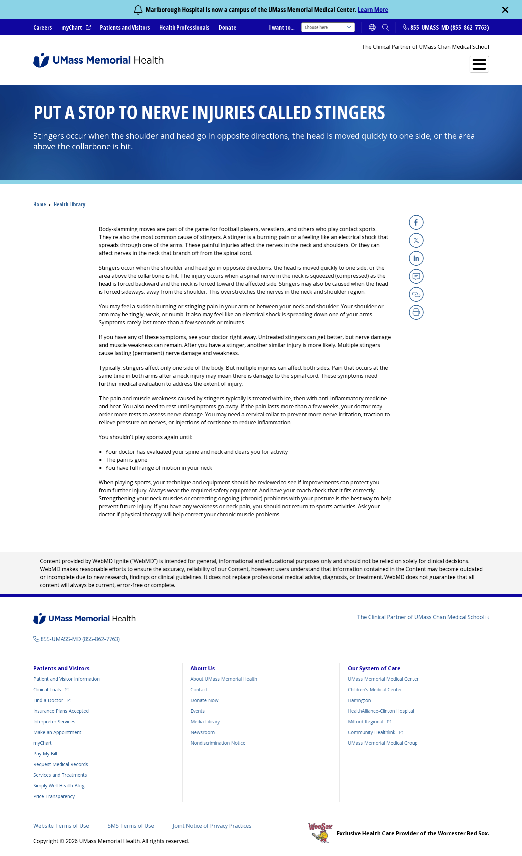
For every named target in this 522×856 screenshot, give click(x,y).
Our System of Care (374, 668)
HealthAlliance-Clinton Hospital (381, 711)
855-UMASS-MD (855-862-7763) (449, 27)
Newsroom (202, 732)
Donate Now (204, 700)
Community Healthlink (371, 732)
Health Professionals (184, 27)
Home (39, 204)
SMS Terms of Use (131, 825)
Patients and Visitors (125, 27)
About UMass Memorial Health (223, 679)
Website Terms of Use (61, 825)
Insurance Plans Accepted (61, 711)
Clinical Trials (47, 689)
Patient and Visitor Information (66, 679)
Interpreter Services (54, 721)
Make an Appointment (57, 732)
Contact (198, 689)
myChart (71, 27)
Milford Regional (365, 721)
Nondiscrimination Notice (217, 743)
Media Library (205, 721)
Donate (227, 27)
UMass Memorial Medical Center (383, 679)
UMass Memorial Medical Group (383, 743)
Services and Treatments (443, 61)
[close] (505, 9)
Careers (42, 27)
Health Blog (58, 785)
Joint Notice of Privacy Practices (212, 825)
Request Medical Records (60, 764)
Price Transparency (54, 796)
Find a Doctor (365, 61)
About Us (202, 668)
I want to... (282, 27)
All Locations (308, 61)
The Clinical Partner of (420, 617)
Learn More (373, 9)
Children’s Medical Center (375, 689)
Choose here (328, 27)
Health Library (69, 204)
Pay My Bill (45, 753)
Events (197, 711)
